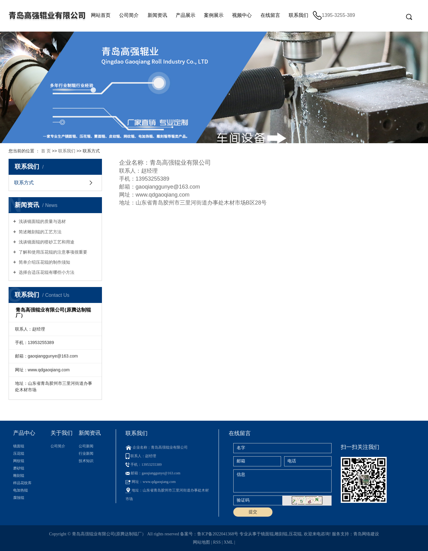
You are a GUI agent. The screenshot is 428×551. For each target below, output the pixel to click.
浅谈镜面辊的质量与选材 (41, 221)
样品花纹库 (22, 483)
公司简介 (129, 15)
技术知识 (86, 461)
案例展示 (213, 15)
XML (228, 542)
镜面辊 (18, 446)
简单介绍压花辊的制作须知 (43, 262)
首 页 (46, 150)
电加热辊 (20, 490)
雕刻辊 (18, 475)
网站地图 (201, 542)
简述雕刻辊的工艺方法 (39, 231)
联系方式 (24, 182)
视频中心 (242, 15)
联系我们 (298, 15)
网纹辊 (18, 461)
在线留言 (270, 15)
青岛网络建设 (366, 534)
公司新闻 (86, 446)
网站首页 (101, 15)
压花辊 (18, 453)
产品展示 (185, 15)
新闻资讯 (157, 15)
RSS (217, 542)
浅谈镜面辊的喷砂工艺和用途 (45, 241)
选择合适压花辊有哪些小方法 (45, 272)
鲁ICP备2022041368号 (217, 534)
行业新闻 (86, 453)
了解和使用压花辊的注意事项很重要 (52, 252)
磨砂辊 (18, 468)
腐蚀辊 (18, 498)
